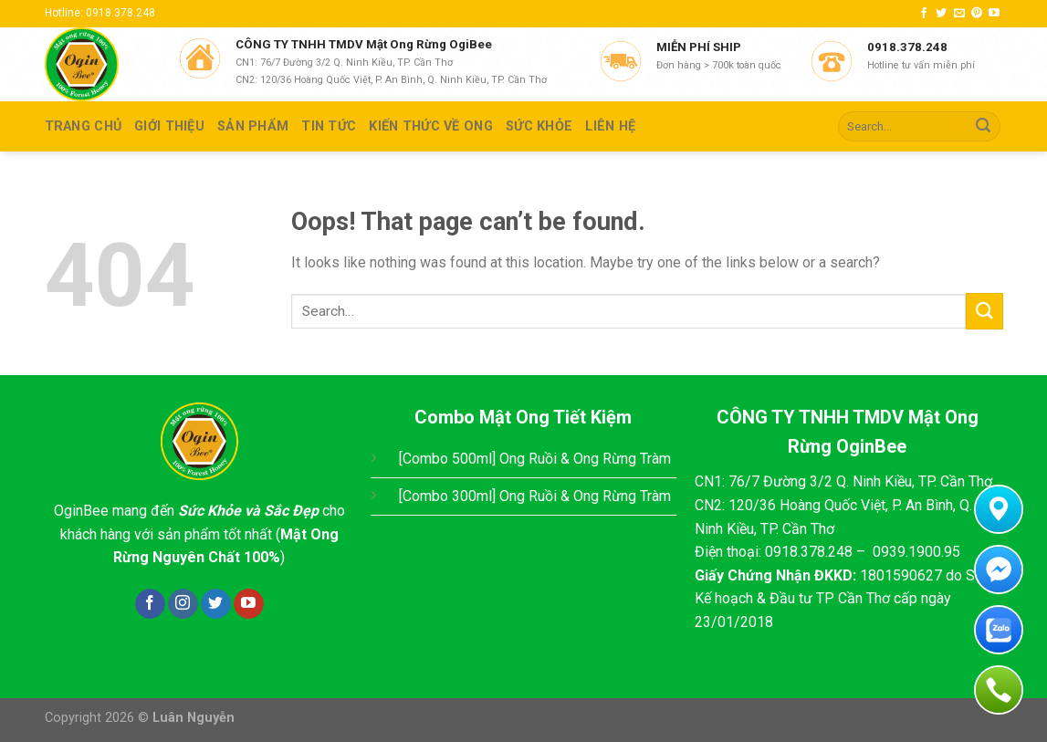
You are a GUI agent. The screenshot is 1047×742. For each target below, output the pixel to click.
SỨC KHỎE (539, 126)
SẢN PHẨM (252, 126)
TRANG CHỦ (83, 126)
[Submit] (983, 126)
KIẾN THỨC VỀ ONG (431, 126)
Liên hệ (610, 126)
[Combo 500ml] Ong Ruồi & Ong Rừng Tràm (535, 458)
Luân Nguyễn (193, 718)
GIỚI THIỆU (169, 126)
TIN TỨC (328, 126)
